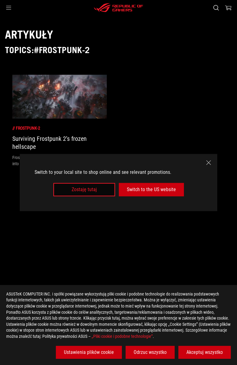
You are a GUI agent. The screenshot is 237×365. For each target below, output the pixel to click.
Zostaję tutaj (84, 189)
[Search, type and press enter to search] (216, 7)
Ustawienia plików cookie (89, 352)
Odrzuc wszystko (150, 352)
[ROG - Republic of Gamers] (118, 7)
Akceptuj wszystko (204, 352)
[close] (208, 162)
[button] (8, 7)
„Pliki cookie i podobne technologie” (122, 336)
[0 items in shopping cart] (228, 7)
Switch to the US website (151, 189)
